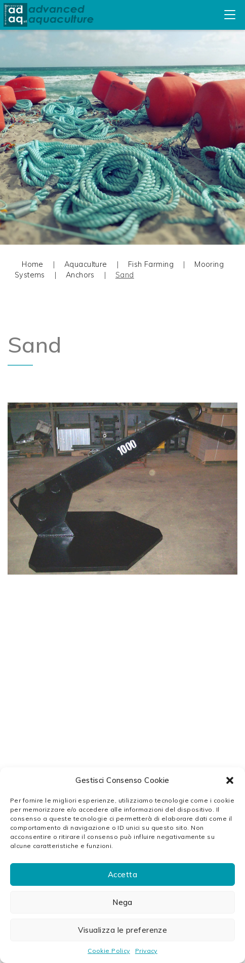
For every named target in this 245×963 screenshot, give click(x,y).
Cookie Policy (109, 950)
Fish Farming (151, 264)
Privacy (146, 950)
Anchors (80, 274)
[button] (230, 780)
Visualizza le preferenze (123, 930)
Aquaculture (85, 264)
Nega (122, 902)
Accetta (122, 874)
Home (33, 264)
